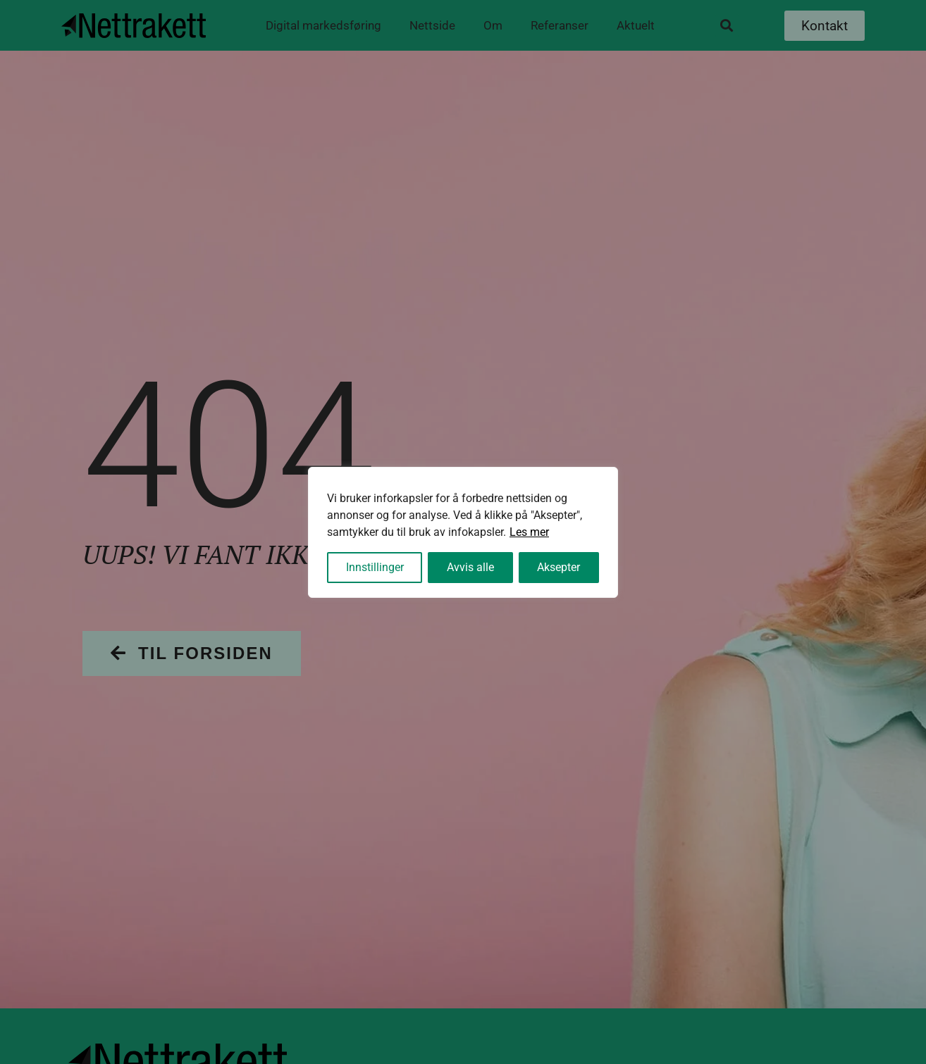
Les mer (529, 532)
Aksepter (558, 567)
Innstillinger (375, 567)
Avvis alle (470, 567)
